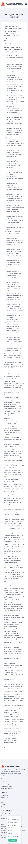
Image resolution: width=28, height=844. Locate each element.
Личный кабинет (5, 813)
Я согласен (12, 840)
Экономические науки (15, 12)
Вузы (2, 800)
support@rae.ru (5, 837)
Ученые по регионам (6, 786)
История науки (5, 797)
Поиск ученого (5, 781)
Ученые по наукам (6, 784)
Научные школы (5, 795)
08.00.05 (15, 38)
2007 (7, 40)
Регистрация (4, 816)
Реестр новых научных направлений (11, 807)
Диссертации (4, 804)
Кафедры (3, 802)
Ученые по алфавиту (6, 788)
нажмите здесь (15, 836)
